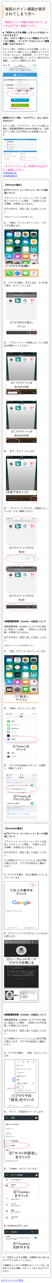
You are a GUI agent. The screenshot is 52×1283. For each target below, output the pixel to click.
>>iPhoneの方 (10, 173)
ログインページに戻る (12, 1280)
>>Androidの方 (10, 176)
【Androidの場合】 (14, 828)
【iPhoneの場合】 (13, 185)
